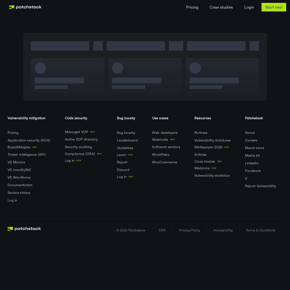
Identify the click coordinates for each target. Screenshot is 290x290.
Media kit (253, 155)
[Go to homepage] (24, 230)
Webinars (206, 168)
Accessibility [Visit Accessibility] (222, 230)
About (250, 132)
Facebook (253, 171)
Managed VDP (81, 132)
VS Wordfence (20, 177)
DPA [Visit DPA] (162, 230)
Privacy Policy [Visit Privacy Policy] (189, 230)
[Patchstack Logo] (25, 7)
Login (249, 7)
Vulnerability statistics (212, 175)
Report (123, 162)
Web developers (165, 132)
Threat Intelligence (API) (27, 154)
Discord (123, 170)
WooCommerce (165, 162)
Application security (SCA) (30, 140)
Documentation (21, 185)
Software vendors (166, 147)
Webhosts (164, 139)
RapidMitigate (23, 147)
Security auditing (79, 147)
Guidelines (125, 148)
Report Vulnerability (261, 186)
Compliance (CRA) (84, 153)
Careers (252, 140)
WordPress (161, 154)
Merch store (255, 148)
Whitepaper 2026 (212, 147)
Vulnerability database (213, 140)
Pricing (192, 7)
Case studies (221, 7)
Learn (126, 154)
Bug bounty (126, 132)
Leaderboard (128, 140)
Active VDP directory (82, 139)
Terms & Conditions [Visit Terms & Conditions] (261, 230)
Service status (19, 192)
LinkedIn (252, 163)
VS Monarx (17, 162)
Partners (201, 132)
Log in (13, 200)
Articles (201, 154)
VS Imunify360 (20, 170)
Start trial (273, 7)
